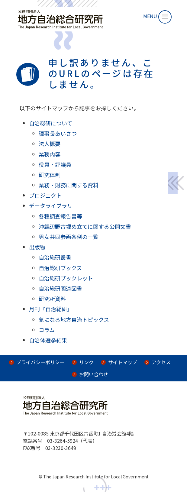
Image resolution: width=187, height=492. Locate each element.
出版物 (37, 247)
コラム (47, 330)
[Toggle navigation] (165, 17)
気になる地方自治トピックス (74, 319)
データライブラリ (51, 205)
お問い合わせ (93, 374)
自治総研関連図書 (60, 288)
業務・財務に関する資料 (68, 185)
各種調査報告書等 (60, 216)
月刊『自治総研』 (51, 309)
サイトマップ (122, 362)
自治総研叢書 (55, 257)
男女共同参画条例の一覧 (68, 237)
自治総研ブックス (60, 268)
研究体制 (49, 175)
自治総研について (50, 123)
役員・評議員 (55, 164)
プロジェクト (45, 195)
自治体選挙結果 (48, 340)
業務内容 (49, 154)
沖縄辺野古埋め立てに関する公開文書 (85, 226)
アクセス (161, 362)
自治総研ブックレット (66, 278)
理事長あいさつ (58, 133)
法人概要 (49, 143)
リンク (86, 362)
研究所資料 (52, 299)
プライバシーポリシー (40, 362)
